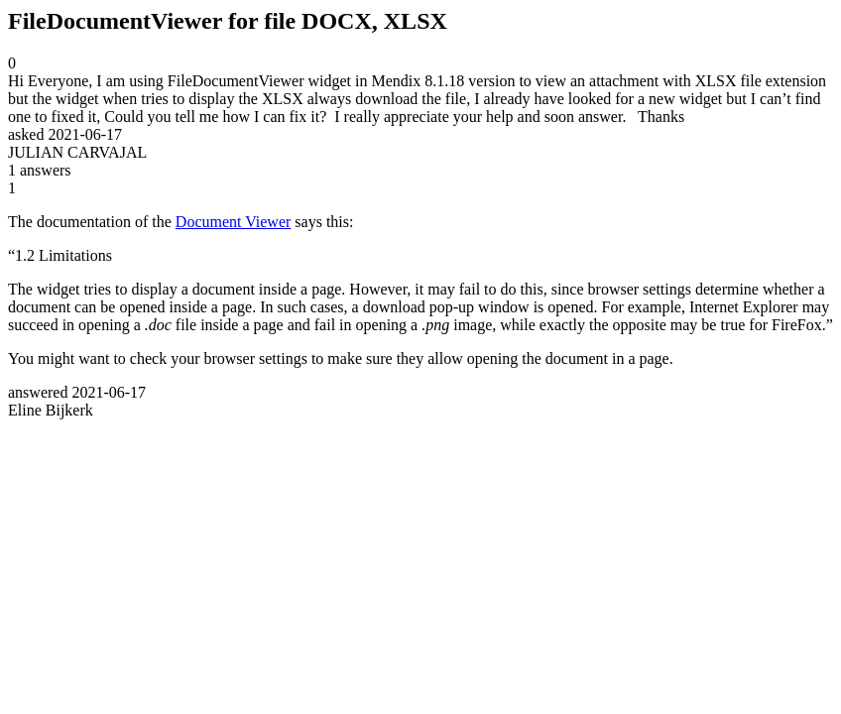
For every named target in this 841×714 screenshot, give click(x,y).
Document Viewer (233, 221)
